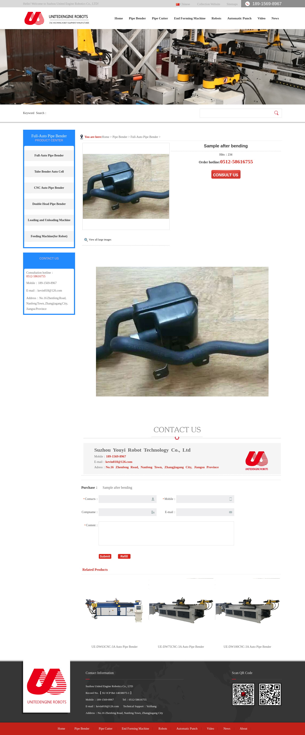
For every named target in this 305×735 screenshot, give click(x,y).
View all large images (100, 239)
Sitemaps (232, 4)
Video (262, 18)
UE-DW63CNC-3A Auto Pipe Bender (114, 646)
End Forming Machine (190, 18)
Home (119, 18)
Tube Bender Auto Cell (49, 171)
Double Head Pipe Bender (49, 204)
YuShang (151, 706)
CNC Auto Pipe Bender (49, 187)
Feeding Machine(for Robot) (49, 236)
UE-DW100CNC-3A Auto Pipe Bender (247, 646)
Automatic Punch (239, 18)
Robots (216, 18)
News (275, 18)
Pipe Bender (137, 18)
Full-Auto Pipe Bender (144, 137)
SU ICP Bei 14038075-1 (115, 692)
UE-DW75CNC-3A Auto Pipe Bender (181, 646)
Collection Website (208, 4)
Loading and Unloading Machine (49, 220)
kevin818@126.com (50, 290)
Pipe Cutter (160, 18)
